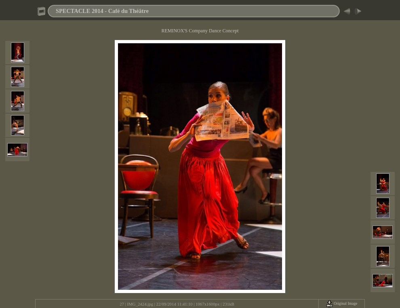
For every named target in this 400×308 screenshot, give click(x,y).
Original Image (342, 303)
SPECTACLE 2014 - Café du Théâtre (102, 11)
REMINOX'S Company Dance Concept (199, 31)
